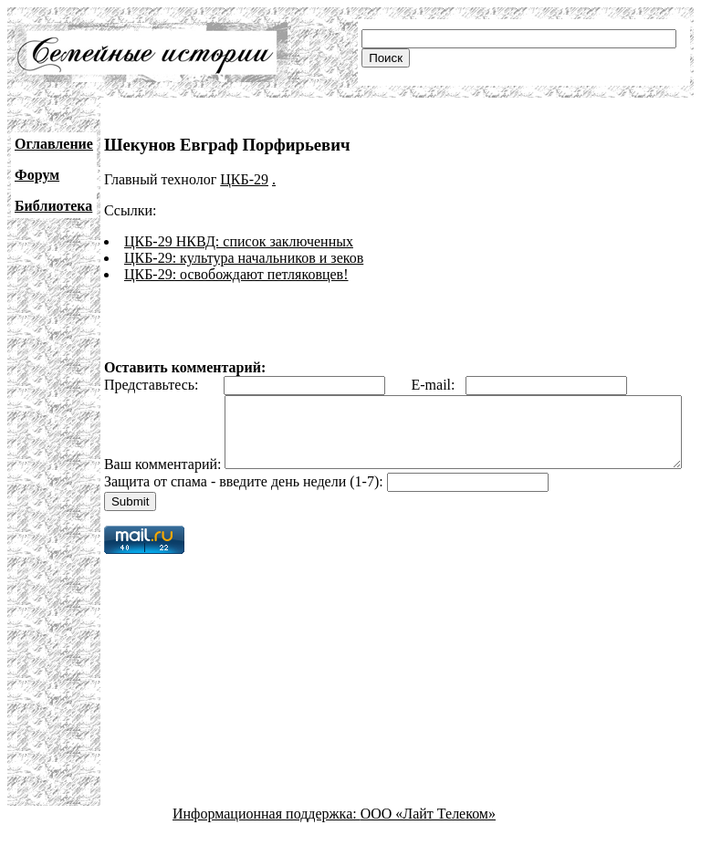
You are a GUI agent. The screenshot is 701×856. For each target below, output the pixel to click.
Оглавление (54, 143)
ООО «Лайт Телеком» (428, 840)
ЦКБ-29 (244, 179)
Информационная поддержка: (267, 840)
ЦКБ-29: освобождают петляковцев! (236, 274)
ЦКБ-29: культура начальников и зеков (243, 258)
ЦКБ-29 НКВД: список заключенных (238, 241)
